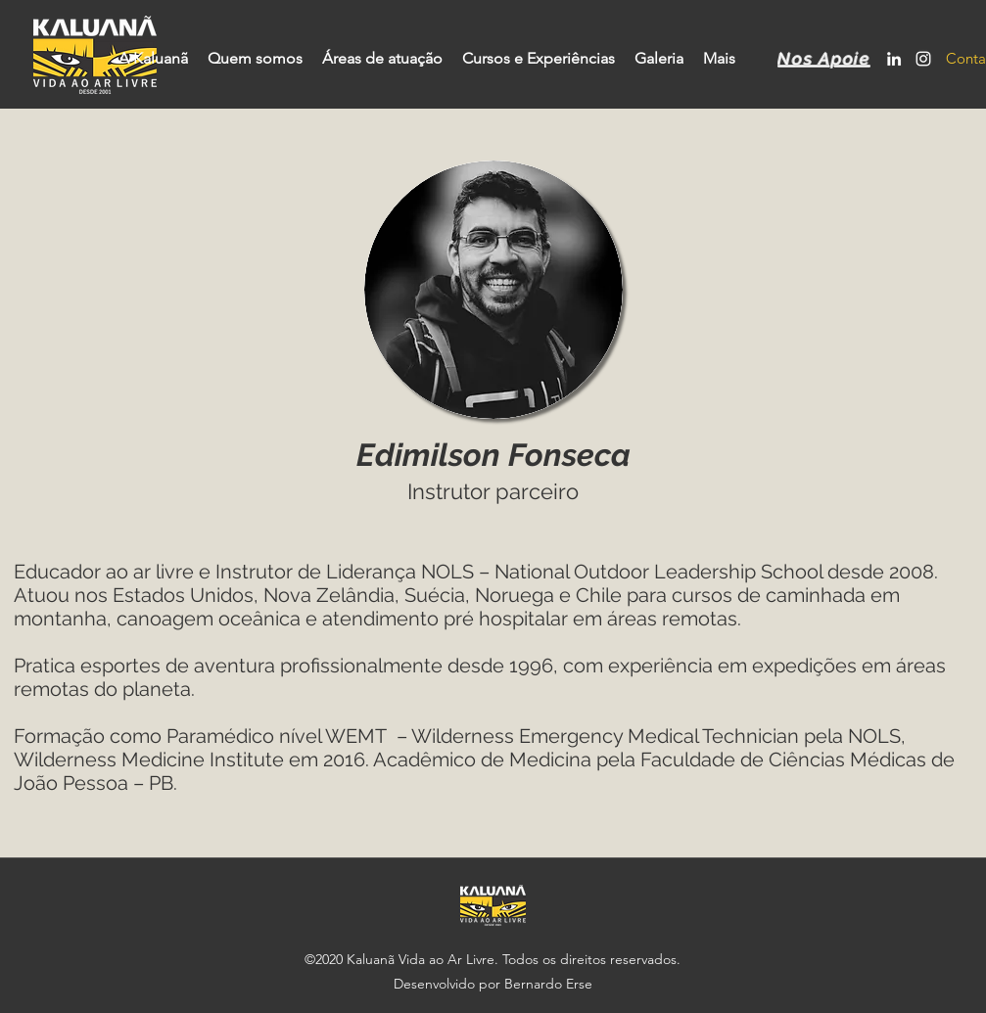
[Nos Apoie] (826, 59)
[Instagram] (923, 59)
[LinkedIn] (894, 59)
